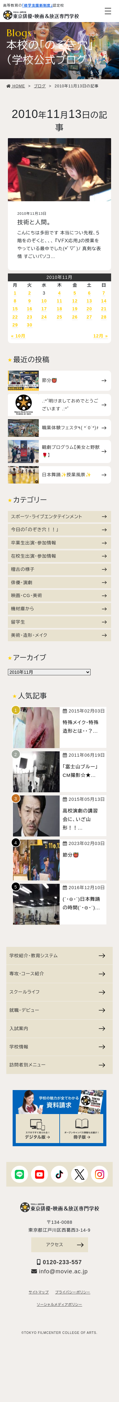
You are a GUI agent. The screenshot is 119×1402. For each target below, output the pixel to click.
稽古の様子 (59, 569)
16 (30, 308)
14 (104, 300)
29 (15, 324)
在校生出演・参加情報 (59, 556)
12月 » (100, 335)
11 (59, 300)
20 (89, 308)
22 (15, 317)
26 (75, 317)
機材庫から (59, 608)
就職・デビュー (57, 1010)
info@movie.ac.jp (59, 1271)
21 (104, 308)
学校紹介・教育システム (57, 955)
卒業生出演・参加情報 (59, 542)
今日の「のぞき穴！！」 (59, 529)
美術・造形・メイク (59, 635)
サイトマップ (39, 1292)
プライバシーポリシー (72, 1292)
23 (30, 317)
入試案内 (57, 1028)
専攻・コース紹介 (57, 973)
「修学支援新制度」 (37, 5)
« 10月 (18, 335)
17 (44, 308)
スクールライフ (57, 991)
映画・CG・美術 (59, 595)
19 (75, 308)
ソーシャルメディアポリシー (59, 1304)
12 (75, 300)
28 (104, 317)
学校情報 (57, 1046)
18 (59, 308)
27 (89, 317)
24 (44, 317)
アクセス (64, 1244)
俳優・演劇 (59, 582)
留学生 (59, 622)
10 (44, 300)
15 (15, 308)
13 (89, 300)
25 (59, 317)
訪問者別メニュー (57, 1064)
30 (30, 324)
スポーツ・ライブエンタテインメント (59, 516)
